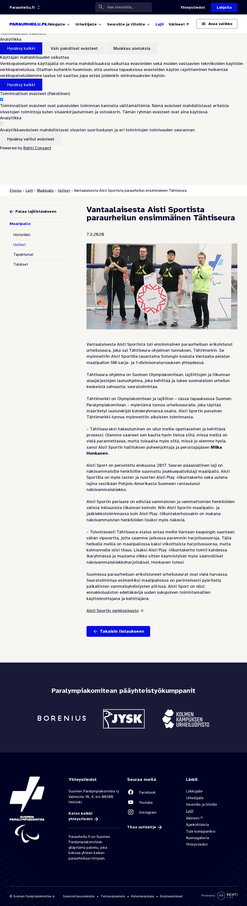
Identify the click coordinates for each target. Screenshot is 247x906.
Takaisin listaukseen (122, 631)
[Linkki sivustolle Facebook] (153, 792)
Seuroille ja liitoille (201, 804)
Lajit (29, 190)
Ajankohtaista (197, 824)
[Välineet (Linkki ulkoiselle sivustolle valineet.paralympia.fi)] (179, 24)
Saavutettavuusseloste (78, 896)
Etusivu (16, 190)
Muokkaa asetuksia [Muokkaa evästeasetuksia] (131, 48)
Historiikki (21, 234)
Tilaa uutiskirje (141, 827)
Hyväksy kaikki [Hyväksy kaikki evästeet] (21, 48)
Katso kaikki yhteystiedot (80, 816)
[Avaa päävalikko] (217, 24)
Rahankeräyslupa (142, 896)
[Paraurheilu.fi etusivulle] (28, 24)
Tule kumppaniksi (200, 831)
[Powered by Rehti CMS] (219, 898)
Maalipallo (45, 190)
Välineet (192, 818)
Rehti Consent (37, 148)
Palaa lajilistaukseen (35, 211)
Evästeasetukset (171, 896)
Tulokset (20, 264)
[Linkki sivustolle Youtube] (153, 802)
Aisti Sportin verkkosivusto (112, 610)
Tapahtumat (23, 254)
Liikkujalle (194, 791)
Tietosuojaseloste (112, 896)
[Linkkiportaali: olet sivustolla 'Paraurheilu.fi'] (22, 7)
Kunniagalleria (197, 838)
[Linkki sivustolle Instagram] (153, 812)
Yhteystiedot (197, 844)
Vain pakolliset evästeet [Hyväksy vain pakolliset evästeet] (74, 48)
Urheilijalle (195, 797)
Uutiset (64, 190)
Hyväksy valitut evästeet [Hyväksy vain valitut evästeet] (30, 139)
